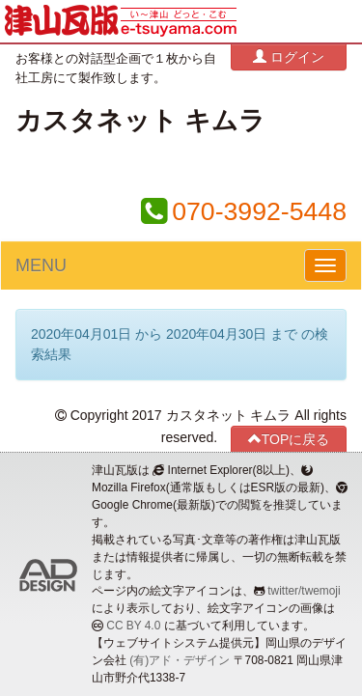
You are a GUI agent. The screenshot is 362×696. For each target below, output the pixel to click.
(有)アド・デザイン (179, 660)
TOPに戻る (289, 439)
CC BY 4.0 (133, 625)
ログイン (288, 56)
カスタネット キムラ (140, 120)
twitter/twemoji (303, 591)
